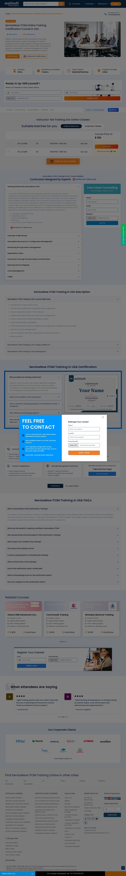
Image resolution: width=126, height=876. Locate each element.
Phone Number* (73, 441)
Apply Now (84, 453)
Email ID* (71, 433)
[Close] (103, 417)
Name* (70, 425)
